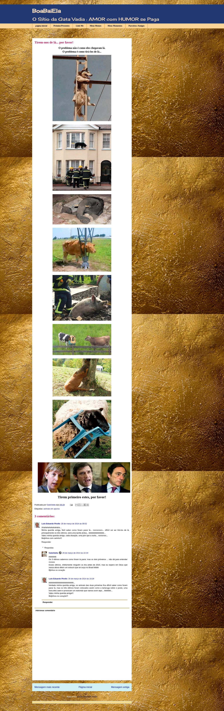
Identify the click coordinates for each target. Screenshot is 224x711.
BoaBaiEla (46, 11)
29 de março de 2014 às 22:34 (75, 553)
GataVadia (53, 553)
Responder (46, 542)
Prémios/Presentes (62, 26)
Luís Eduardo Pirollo (51, 524)
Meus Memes (95, 26)
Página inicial (85, 687)
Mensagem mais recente (47, 687)
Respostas (48, 548)
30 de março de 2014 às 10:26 (81, 579)
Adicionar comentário (45, 610)
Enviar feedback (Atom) (87, 697)
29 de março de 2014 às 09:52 (74, 524)
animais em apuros (51, 509)
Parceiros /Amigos (137, 26)
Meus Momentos (115, 26)
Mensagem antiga (120, 687)
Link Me (80, 26)
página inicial (41, 26)
